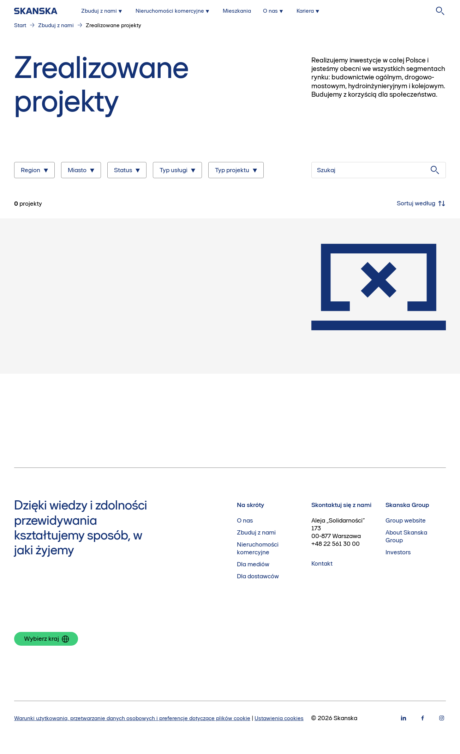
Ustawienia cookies (279, 718)
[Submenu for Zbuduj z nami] (102, 10)
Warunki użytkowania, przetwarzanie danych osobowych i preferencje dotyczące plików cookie (132, 718)
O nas (245, 520)
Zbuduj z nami (56, 25)
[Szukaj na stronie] (440, 11)
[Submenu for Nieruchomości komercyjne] (173, 10)
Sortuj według (421, 203)
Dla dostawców (258, 576)
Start (20, 25)
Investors (398, 552)
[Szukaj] (378, 170)
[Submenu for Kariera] (309, 10)
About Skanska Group (406, 536)
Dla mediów (253, 564)
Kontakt (322, 563)
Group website (406, 520)
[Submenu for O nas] (274, 10)
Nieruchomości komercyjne (258, 548)
